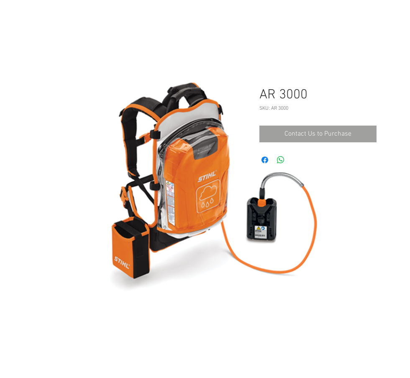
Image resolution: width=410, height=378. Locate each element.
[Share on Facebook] (265, 160)
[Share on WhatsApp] (281, 160)
